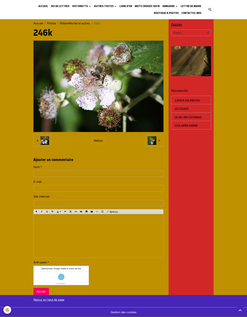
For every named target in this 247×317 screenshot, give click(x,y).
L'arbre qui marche (187, 100)
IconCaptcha (60, 283)
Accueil (43, 6)
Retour (98, 140)
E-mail (37, 181)
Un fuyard (181, 108)
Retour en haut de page (48, 299)
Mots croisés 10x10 (147, 6)
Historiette (80, 6)
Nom (36, 167)
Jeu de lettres (60, 6)
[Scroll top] (240, 310)
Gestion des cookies (124, 312)
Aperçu (112, 211)
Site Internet (41, 196)
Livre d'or (126, 6)
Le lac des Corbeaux (188, 116)
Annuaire (168, 6)
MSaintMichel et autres (75, 23)
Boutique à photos (166, 13)
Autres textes (104, 6)
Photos (51, 23)
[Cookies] (7, 310)
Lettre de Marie (191, 6)
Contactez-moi (191, 13)
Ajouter (41, 291)
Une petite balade (186, 125)
